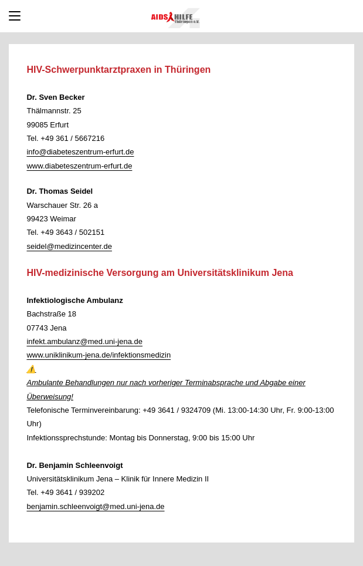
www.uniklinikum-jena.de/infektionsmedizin (98, 355)
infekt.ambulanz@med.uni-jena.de (84, 341)
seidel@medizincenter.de (68, 246)
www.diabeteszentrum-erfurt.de (79, 165)
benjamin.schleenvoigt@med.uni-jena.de (95, 506)
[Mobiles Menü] (15, 16)
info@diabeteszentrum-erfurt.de (80, 151)
